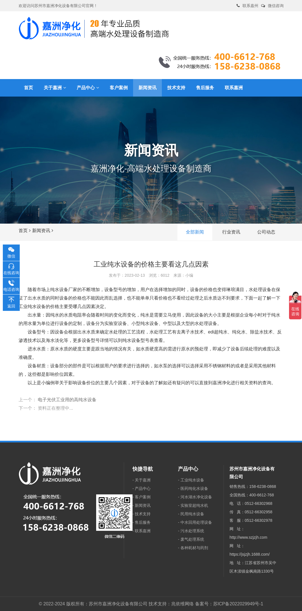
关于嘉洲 (143, 480)
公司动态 (266, 232)
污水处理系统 (192, 531)
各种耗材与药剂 (194, 547)
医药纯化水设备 (194, 488)
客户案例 (143, 497)
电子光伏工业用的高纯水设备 (67, 399)
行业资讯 (231, 232)
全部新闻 (195, 232)
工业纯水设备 (192, 480)
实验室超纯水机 (194, 505)
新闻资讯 (41, 230)
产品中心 (143, 488)
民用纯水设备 (192, 514)
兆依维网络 (182, 603)
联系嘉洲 (143, 531)
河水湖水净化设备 (196, 497)
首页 (23, 230)
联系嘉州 (250, 5)
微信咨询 (276, 5)
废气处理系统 (192, 539)
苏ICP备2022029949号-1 (238, 603)
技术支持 (143, 514)
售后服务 (143, 522)
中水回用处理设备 (196, 522)
